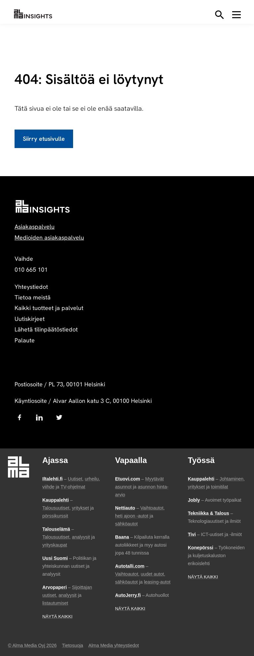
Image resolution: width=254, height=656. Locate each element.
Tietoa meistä (33, 297)
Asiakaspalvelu (35, 226)
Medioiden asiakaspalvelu (49, 237)
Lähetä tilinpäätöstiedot (46, 329)
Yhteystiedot (31, 286)
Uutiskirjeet (30, 319)
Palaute (25, 340)
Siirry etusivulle (44, 138)
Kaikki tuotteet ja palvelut (49, 308)
